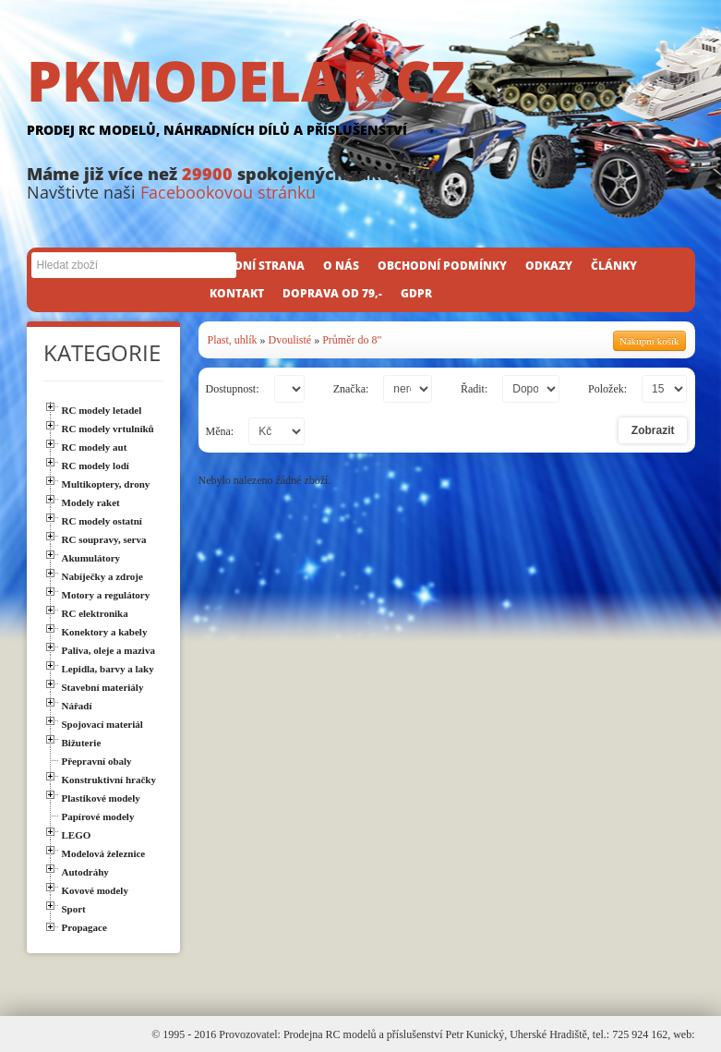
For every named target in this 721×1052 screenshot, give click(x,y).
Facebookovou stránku (228, 192)
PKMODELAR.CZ (361, 98)
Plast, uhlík (233, 339)
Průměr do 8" (351, 339)
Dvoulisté (290, 339)
